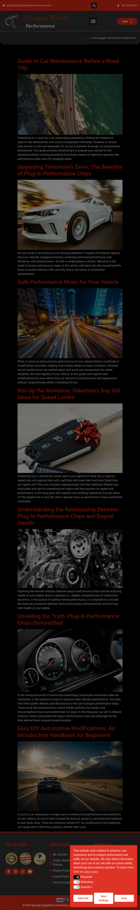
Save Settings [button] (104, 898)
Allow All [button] (83, 898)
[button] (76, 877)
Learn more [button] (90, 871)
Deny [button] (124, 898)
